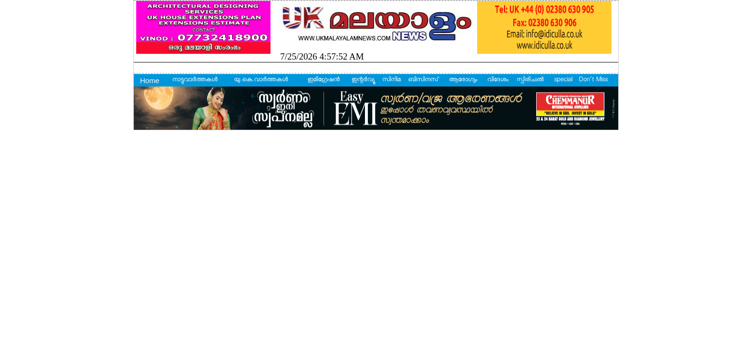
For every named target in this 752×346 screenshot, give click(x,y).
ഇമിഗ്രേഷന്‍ (323, 80)
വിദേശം (497, 80)
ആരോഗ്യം (463, 80)
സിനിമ (391, 80)
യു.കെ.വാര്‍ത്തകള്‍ (261, 80)
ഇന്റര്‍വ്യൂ (363, 80)
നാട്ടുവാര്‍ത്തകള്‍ (194, 80)
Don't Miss (593, 80)
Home (149, 80)
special (563, 80)
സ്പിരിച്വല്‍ (530, 80)
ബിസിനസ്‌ (423, 80)
